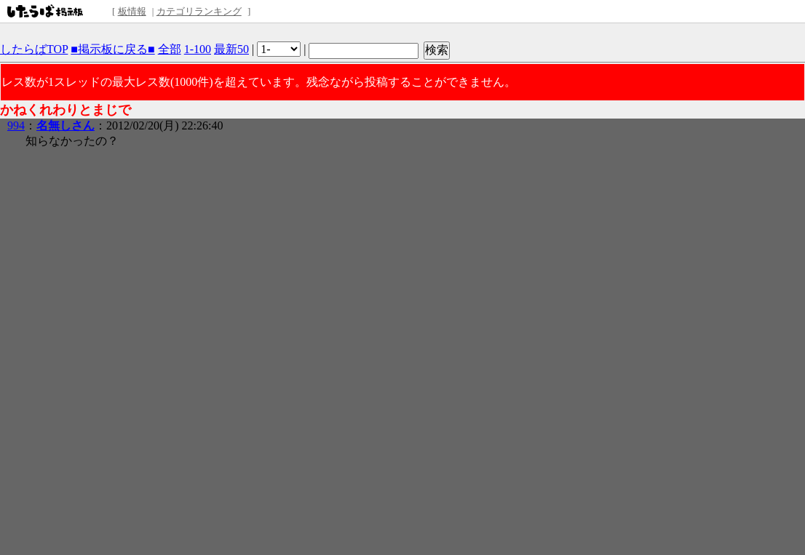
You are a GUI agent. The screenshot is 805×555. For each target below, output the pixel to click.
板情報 (132, 11)
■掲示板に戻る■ (112, 49)
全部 (169, 49)
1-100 (197, 49)
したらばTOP (34, 49)
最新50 (231, 49)
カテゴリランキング (199, 11)
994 (16, 125)
